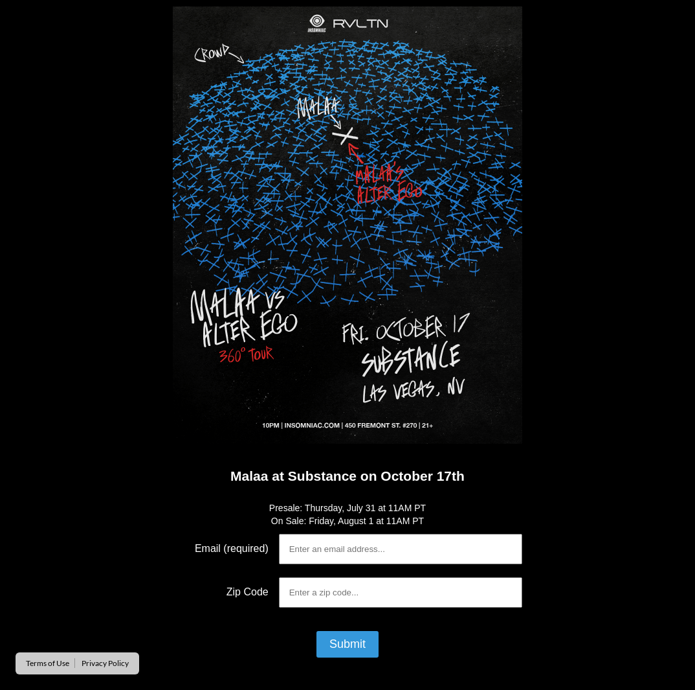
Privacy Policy (105, 663)
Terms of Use (47, 663)
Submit (347, 644)
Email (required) (232, 548)
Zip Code (247, 591)
